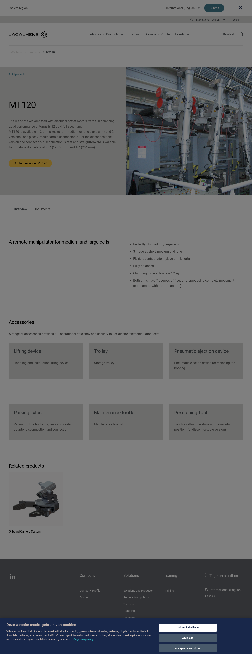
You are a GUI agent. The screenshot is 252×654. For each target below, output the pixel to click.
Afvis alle (187, 644)
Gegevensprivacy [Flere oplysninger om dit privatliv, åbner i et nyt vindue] (83, 645)
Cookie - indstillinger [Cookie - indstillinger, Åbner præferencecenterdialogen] (188, 634)
